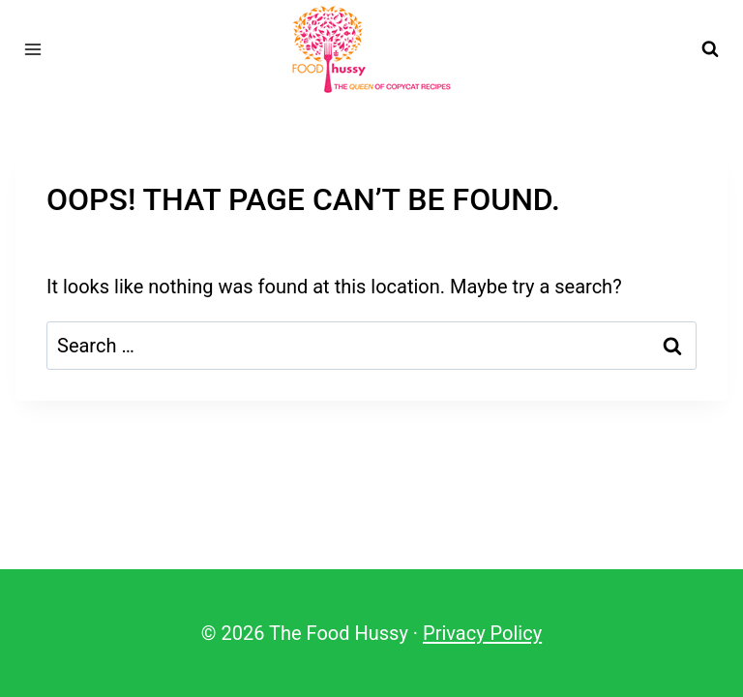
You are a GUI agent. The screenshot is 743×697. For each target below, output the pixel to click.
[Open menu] (33, 49)
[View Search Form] (710, 49)
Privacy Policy (482, 633)
